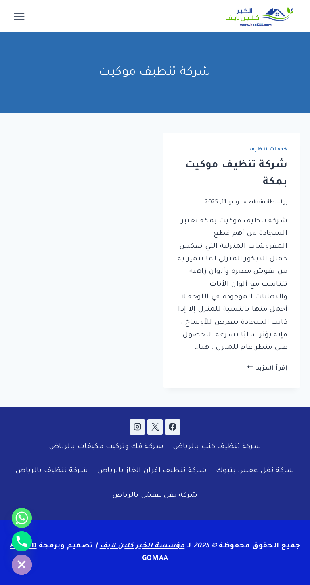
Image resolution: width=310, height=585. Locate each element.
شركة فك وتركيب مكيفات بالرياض (106, 447)
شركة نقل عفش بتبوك (255, 471)
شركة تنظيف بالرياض (51, 471)
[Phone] (22, 541)
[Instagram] (137, 427)
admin (257, 202)
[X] (155, 427)
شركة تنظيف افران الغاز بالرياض (152, 471)
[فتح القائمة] (19, 16)
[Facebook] (172, 427)
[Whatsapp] (22, 518)
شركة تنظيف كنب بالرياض (217, 447)
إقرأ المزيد (267, 368)
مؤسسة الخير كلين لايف (142, 546)
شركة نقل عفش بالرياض (155, 496)
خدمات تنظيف (268, 149)
